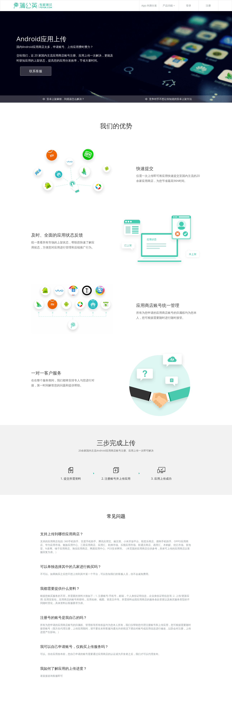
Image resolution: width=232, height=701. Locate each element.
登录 (188, 5)
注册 (208, 5)
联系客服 (35, 71)
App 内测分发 (149, 5)
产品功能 (169, 5)
